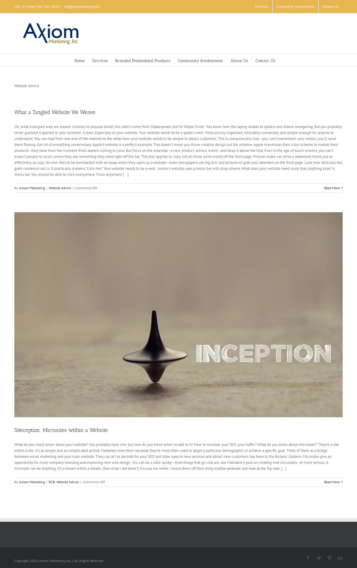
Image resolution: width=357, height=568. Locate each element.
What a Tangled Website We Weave (54, 112)
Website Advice (60, 188)
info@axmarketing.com (82, 6)
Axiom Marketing (32, 188)
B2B (52, 482)
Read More (332, 188)
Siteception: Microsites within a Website (61, 430)
